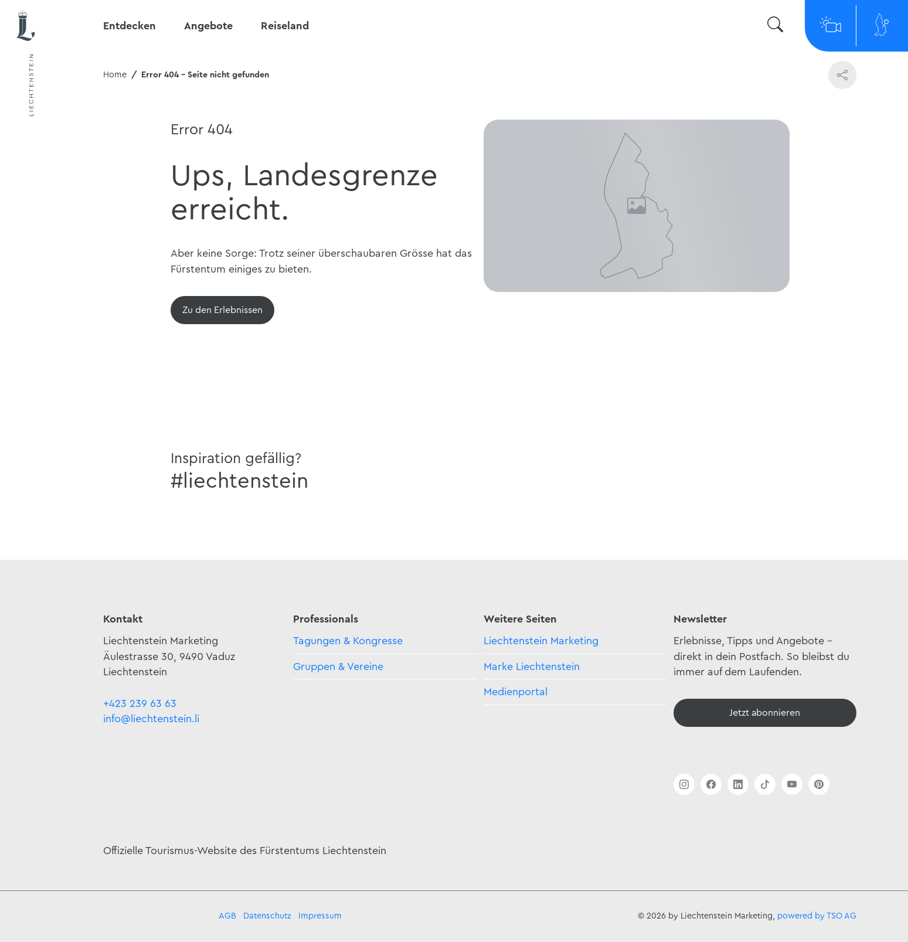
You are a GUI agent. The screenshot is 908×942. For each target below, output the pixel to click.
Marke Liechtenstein (532, 666)
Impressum (320, 916)
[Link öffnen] (684, 784)
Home (115, 74)
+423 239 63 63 (139, 703)
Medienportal (515, 691)
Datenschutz (267, 916)
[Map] (882, 26)
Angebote (208, 26)
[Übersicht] (222, 310)
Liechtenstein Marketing (541, 640)
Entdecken (129, 26)
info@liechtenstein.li (151, 718)
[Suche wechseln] (775, 26)
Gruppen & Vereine (338, 666)
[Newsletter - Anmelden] (765, 713)
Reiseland (285, 26)
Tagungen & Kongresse (348, 640)
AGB (227, 916)
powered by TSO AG (816, 916)
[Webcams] (830, 26)
